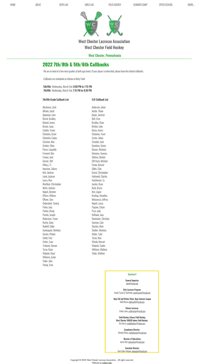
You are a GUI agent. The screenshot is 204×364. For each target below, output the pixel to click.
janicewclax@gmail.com (136, 341)
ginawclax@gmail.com (139, 351)
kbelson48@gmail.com (137, 302)
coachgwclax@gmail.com (141, 292)
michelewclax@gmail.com (137, 332)
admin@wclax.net (132, 283)
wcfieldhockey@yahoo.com (136, 323)
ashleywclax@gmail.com (137, 311)
